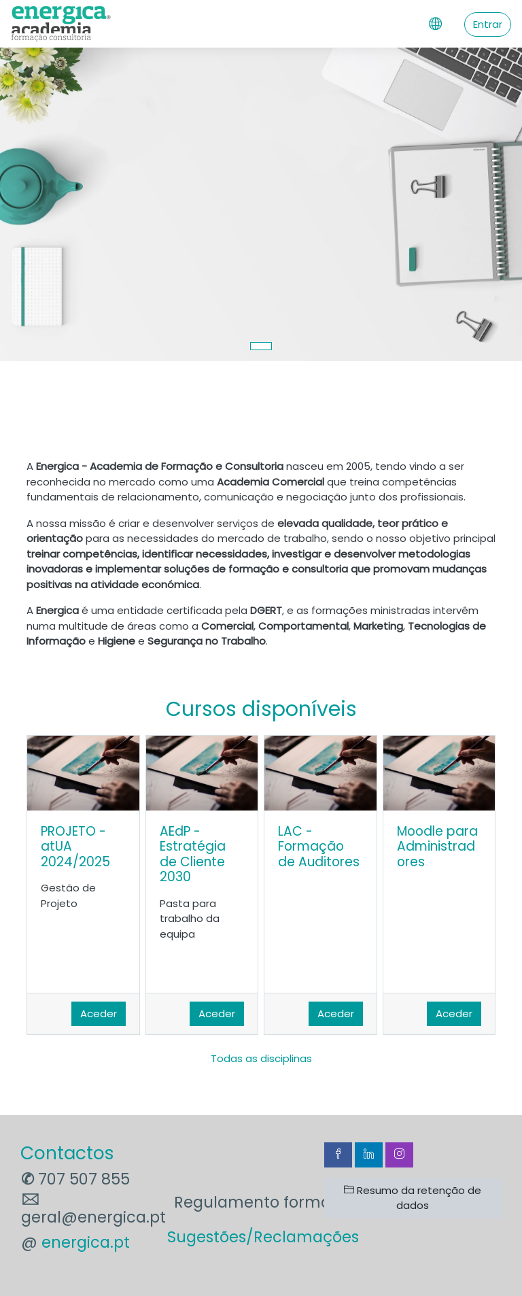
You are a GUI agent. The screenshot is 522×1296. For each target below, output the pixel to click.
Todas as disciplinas (261, 1058)
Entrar (487, 24)
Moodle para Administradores (437, 846)
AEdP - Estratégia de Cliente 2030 (193, 854)
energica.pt (85, 1242)
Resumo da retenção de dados (412, 1198)
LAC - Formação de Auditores (319, 846)
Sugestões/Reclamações (263, 1237)
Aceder (98, 1013)
